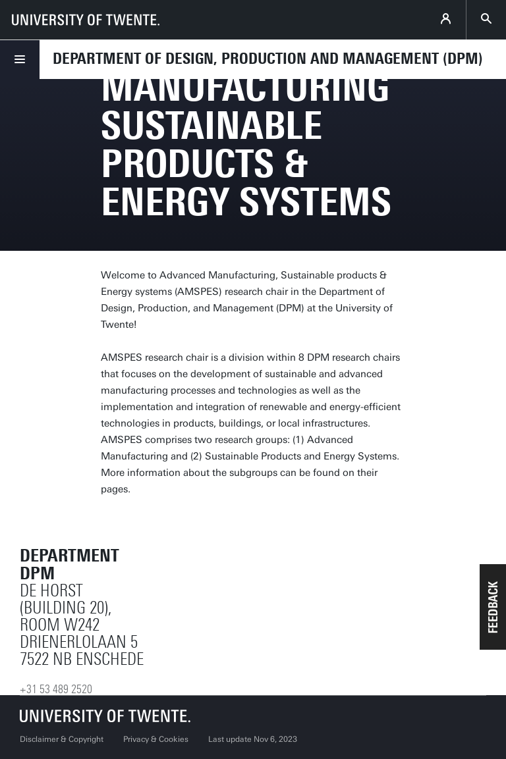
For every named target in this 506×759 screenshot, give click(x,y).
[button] (493, 607)
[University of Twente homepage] (85, 19)
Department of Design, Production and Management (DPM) (268, 58)
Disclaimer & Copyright (61, 739)
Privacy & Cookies (155, 739)
